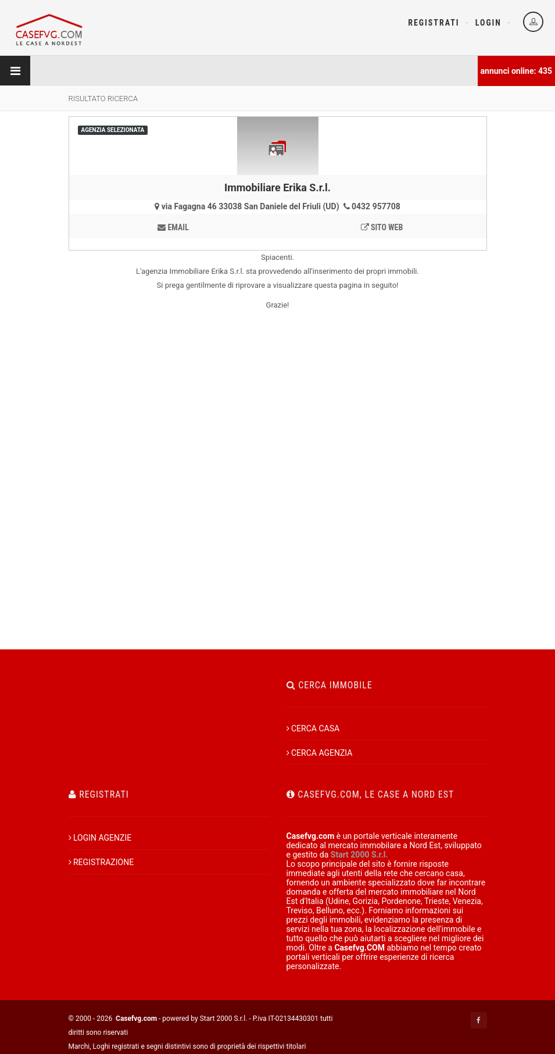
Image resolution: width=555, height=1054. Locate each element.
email (173, 227)
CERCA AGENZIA (320, 753)
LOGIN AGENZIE (100, 837)
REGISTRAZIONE (101, 862)
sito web (382, 227)
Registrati (433, 22)
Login (488, 22)
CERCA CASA (313, 728)
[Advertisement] (278, 526)
